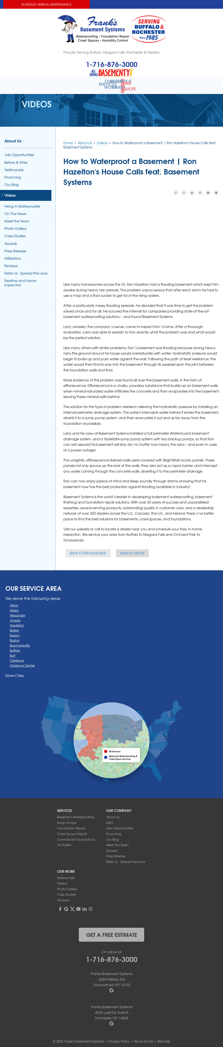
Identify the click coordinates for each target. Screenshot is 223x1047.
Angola (15, 617)
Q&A (109, 819)
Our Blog (11, 182)
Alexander (17, 612)
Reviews (11, 263)
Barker (14, 627)
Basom (15, 632)
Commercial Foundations (76, 836)
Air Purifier (64, 842)
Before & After (16, 159)
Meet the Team (16, 218)
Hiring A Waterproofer (22, 203)
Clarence (17, 657)
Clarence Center (22, 662)
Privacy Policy (119, 1038)
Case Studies (14, 233)
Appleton (17, 622)
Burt (12, 652)
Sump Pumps (66, 819)
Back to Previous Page (88, 550)
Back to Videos (132, 550)
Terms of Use (143, 1038)
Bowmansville (20, 642)
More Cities (14, 672)
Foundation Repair (71, 825)
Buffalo (15, 647)
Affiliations (12, 255)
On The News (15, 210)
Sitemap (163, 1038)
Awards (10, 240)
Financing (12, 174)
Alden (14, 607)
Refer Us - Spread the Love (25, 270)
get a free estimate (111, 931)
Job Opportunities (19, 152)
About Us (12, 138)
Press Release (15, 248)
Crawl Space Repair (72, 831)
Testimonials (14, 167)
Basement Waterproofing (75, 814)
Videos (9, 192)
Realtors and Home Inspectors (20, 280)
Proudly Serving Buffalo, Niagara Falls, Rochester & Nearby (111, 52)
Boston (15, 637)
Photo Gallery (15, 226)
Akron (14, 602)
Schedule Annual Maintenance (46, 4)
